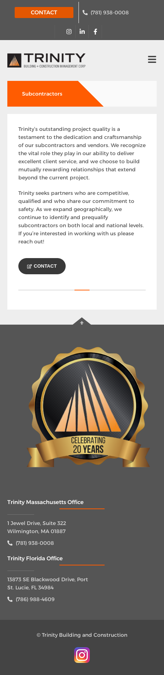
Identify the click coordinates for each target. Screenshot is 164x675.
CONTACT (44, 12)
